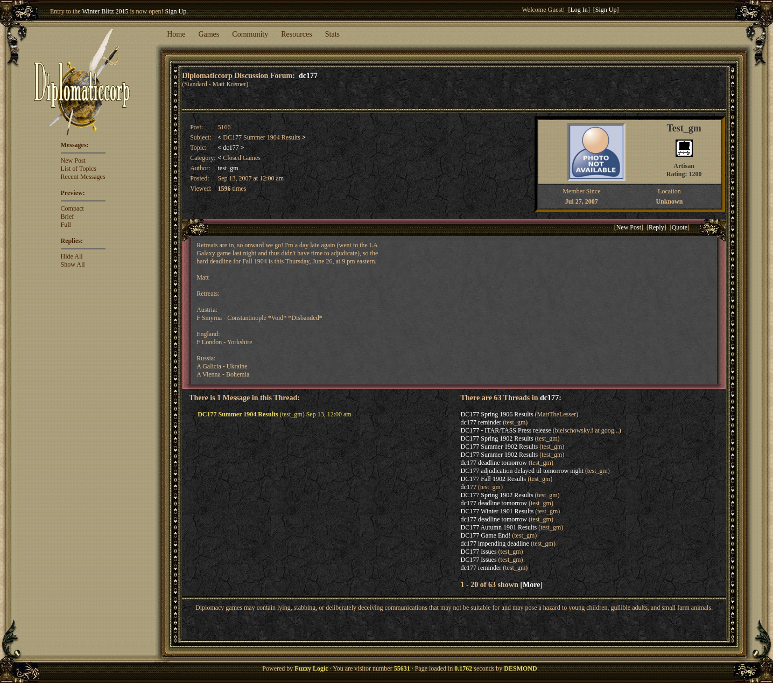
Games (208, 34)
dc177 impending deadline (495, 543)
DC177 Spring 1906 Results (497, 414)
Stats (332, 34)
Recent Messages (83, 176)
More (531, 584)
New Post (73, 160)
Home (176, 34)
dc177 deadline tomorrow (494, 462)
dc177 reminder (481, 422)
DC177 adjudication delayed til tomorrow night (522, 471)
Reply (656, 227)
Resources (296, 34)
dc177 (308, 75)
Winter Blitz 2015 (105, 11)
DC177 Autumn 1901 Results (499, 527)
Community (250, 34)
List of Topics (78, 168)
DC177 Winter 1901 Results (497, 511)
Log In (579, 9)
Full (66, 224)
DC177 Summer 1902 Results (499, 446)
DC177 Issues (479, 551)
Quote (679, 227)
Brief (67, 216)
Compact (72, 208)
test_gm (228, 168)
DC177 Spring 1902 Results (497, 438)
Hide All (72, 256)
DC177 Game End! (486, 535)
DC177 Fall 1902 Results (493, 479)
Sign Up (176, 11)
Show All (73, 264)
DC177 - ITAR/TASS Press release (506, 430)
